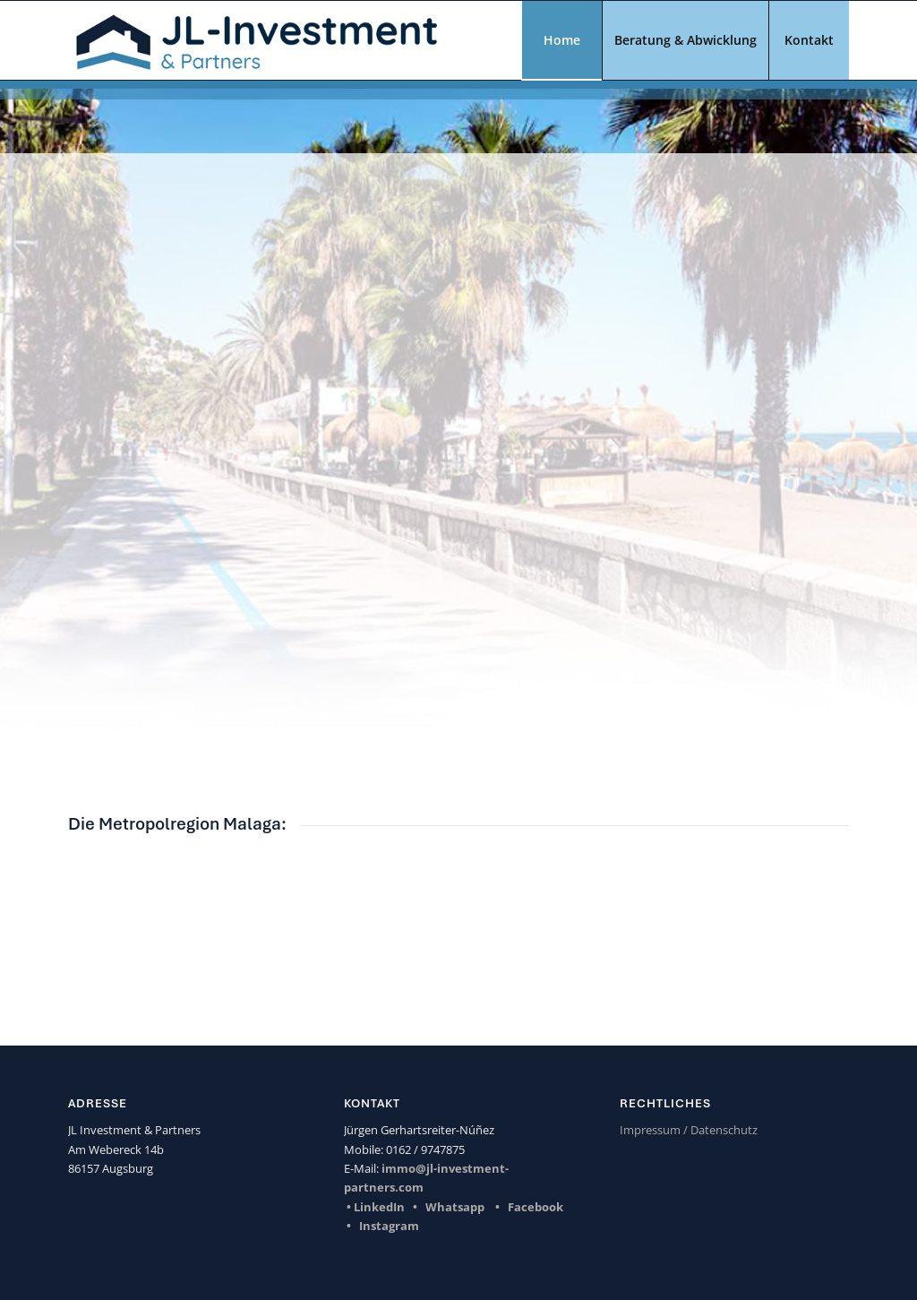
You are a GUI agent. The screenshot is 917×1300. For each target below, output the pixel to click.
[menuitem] (561, 40)
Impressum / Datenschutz (689, 1130)
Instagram (389, 1226)
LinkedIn (379, 1207)
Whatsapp (454, 1207)
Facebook (535, 1207)
